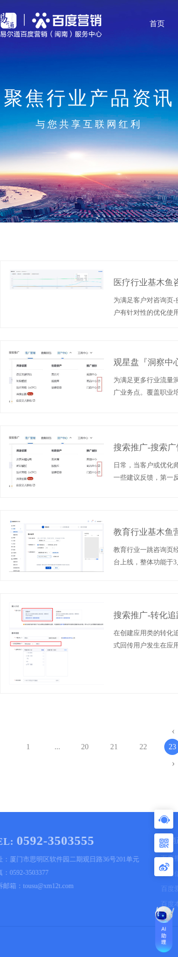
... (57, 747)
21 (114, 747)
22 (143, 747)
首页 (157, 23)
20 (85, 747)
